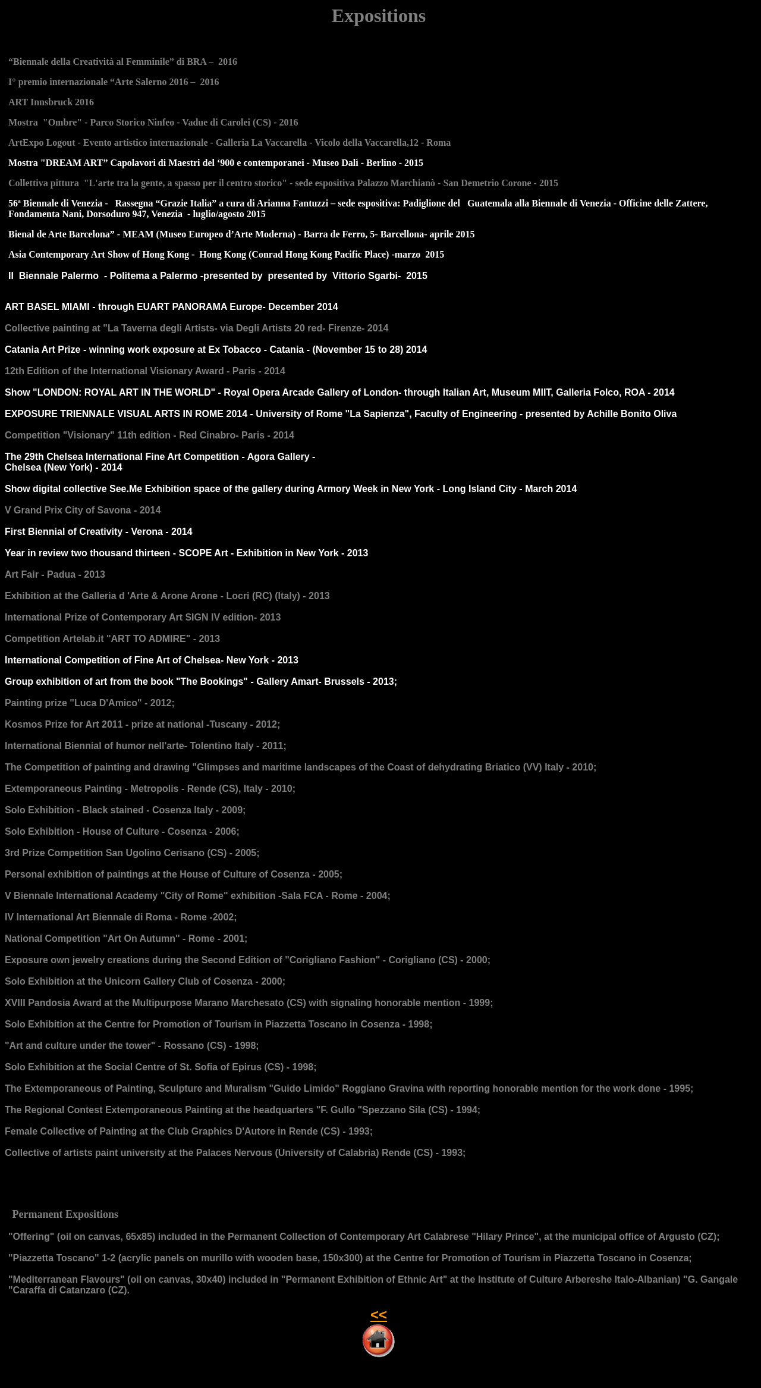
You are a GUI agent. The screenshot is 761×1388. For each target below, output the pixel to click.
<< (378, 1314)
